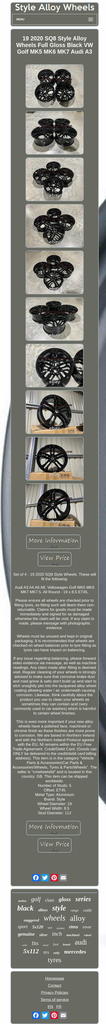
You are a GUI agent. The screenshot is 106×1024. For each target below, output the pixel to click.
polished (60, 928)
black (25, 908)
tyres (54, 960)
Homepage (54, 978)
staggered (31, 920)
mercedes (75, 952)
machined (73, 935)
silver (43, 935)
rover (87, 927)
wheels (54, 918)
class (49, 900)
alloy (77, 918)
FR (59, 1007)
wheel (87, 935)
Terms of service (54, 1000)
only (56, 953)
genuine (26, 934)
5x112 (31, 951)
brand (66, 944)
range (75, 910)
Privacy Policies (54, 992)
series (83, 899)
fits (35, 943)
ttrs (46, 952)
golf (36, 899)
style (59, 908)
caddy (87, 910)
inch (57, 934)
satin (24, 945)
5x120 (37, 926)
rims (73, 926)
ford (55, 944)
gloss (65, 899)
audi (81, 942)
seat (50, 927)
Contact (54, 985)
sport (23, 926)
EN (50, 1007)
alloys (43, 910)
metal (45, 945)
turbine (22, 901)
